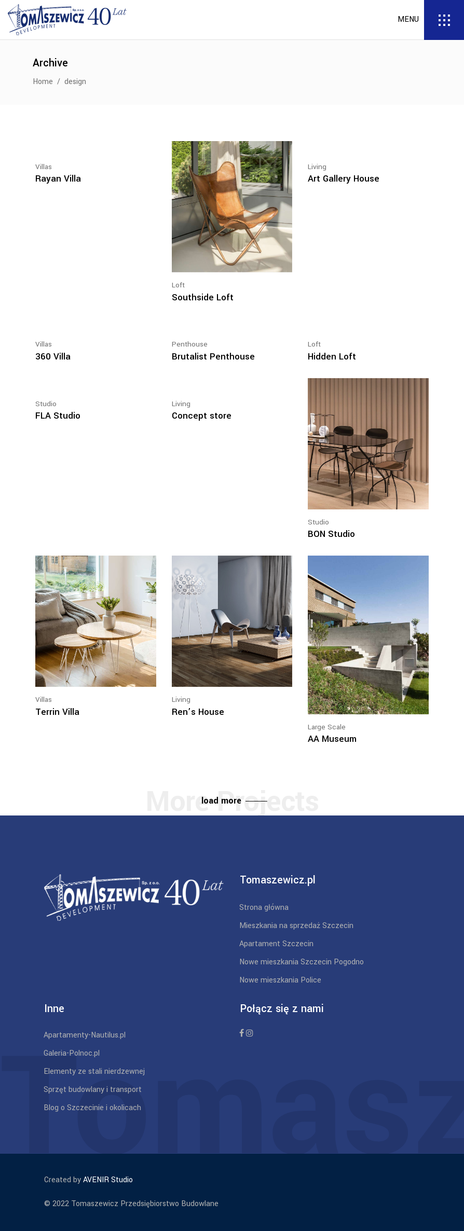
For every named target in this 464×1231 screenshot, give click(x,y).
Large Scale (327, 727)
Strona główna (264, 907)
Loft (178, 285)
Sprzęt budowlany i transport (93, 1089)
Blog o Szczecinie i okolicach (92, 1107)
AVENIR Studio (108, 1179)
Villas (43, 167)
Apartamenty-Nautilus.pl (85, 1035)
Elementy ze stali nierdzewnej (94, 1071)
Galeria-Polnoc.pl (72, 1053)
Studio (46, 404)
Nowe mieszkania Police (280, 980)
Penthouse (190, 344)
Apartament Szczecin (276, 943)
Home (43, 81)
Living (317, 167)
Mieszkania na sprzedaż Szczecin (296, 925)
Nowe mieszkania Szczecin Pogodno (301, 962)
